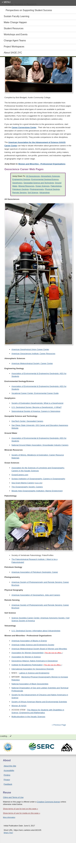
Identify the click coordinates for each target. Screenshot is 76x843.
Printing (7, 775)
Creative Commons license (48, 802)
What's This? (8, 833)
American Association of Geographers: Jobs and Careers (36, 595)
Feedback (8, 784)
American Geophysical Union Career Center (30, 349)
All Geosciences (33, 176)
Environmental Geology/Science (45, 179)
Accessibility (9, 770)
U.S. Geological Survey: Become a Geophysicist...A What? (37, 407)
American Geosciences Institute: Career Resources (33, 353)
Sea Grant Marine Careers (23, 483)
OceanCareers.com (20, 475)
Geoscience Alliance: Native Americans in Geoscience (35, 661)
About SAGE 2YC (13, 52)
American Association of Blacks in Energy (29, 641)
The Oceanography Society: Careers (27, 487)
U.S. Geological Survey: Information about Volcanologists (36, 631)
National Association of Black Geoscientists (30, 684)
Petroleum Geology (20, 189)
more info (38, 483)
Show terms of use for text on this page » (20, 809)
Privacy (7, 780)
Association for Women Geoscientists (27, 653)
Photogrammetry (37, 189)
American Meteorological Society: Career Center (32, 363)
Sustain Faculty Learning (16, 16)
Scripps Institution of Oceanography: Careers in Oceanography (38, 479)
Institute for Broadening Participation (27, 665)
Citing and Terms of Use (13, 797)
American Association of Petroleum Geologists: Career (35, 572)
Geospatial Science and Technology (38, 183)
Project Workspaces (14, 46)
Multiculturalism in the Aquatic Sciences (28, 716)
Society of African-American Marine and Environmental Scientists (39, 702)
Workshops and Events (16, 34)
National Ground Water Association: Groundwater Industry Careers (40, 445)
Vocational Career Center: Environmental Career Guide (35, 393)
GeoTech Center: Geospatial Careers (27, 421)
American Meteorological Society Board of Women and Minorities (39, 649)
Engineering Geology (21, 179)
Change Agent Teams (15, 40)
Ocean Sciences (42, 186)
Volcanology (44, 192)
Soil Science (33, 192)
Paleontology (56, 186)
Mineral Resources (26, 186)
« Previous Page (59, 725)
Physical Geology (52, 189)
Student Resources (14, 28)
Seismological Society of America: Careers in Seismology (36, 411)
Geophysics (17, 183)
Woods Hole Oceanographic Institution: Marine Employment (37, 491)
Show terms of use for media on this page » (21, 813)
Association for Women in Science (26, 657)
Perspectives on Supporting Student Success (29, 10)
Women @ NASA (19, 706)
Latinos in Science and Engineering (34, 673)
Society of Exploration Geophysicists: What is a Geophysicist (37, 403)
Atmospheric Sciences (50, 176)
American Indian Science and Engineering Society (33, 645)
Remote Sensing (19, 192)
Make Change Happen (15, 22)
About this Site (10, 766)
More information (9, 817)
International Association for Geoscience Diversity (33, 669)
